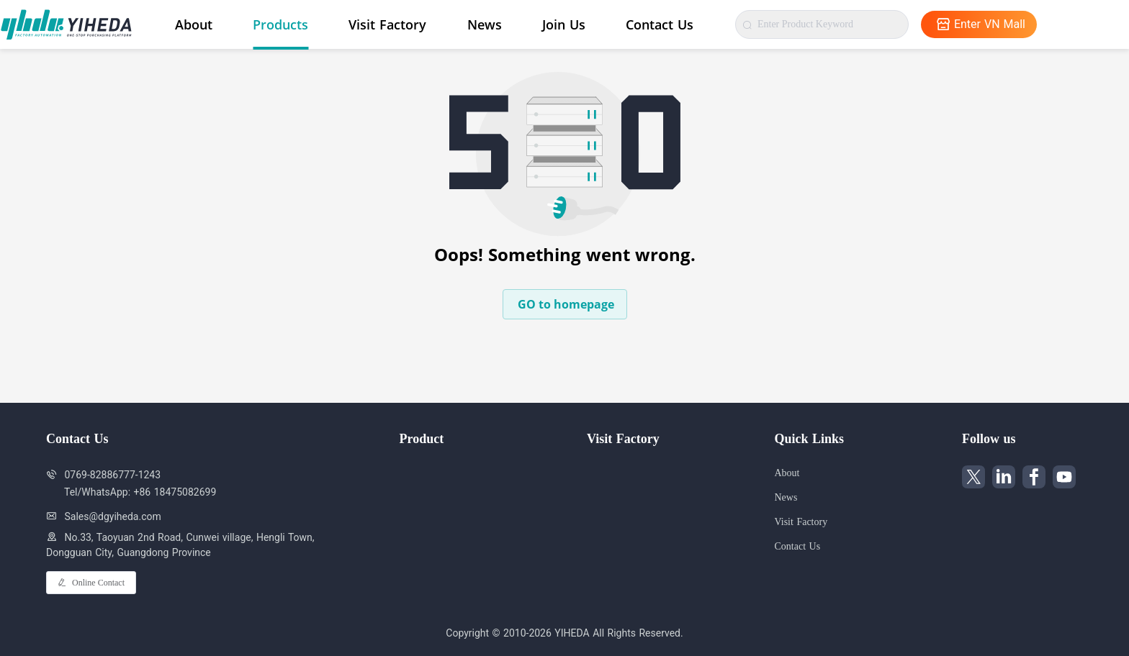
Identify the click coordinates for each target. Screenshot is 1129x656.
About (193, 24)
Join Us (563, 24)
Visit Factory (387, 24)
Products (280, 24)
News (484, 24)
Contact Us (659, 24)
